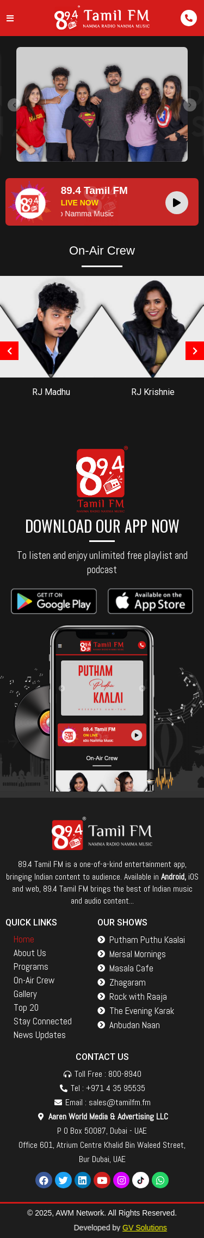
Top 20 (26, 1007)
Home (24, 939)
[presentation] (14, 104)
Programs (31, 966)
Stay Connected (43, 1021)
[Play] (176, 202)
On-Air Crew (34, 980)
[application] (179, 202)
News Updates (40, 1035)
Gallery (25, 994)
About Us (30, 953)
